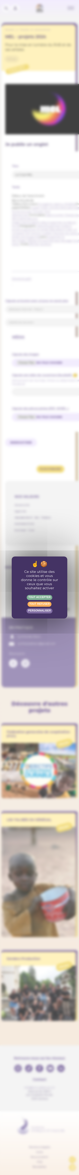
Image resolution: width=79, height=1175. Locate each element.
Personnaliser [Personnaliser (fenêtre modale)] (39, 610)
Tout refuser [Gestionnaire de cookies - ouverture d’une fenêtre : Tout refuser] (39, 603)
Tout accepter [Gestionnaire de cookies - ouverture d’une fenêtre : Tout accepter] (39, 597)
